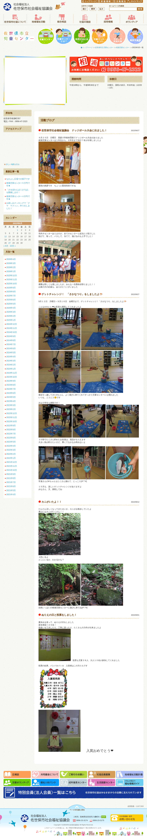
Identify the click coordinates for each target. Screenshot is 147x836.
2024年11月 (11, 328)
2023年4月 (11, 401)
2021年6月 (11, 486)
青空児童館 (135, 35)
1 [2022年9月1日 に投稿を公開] (17, 230)
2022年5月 (11, 442)
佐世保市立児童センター (19, 36)
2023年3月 (11, 405)
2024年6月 (11, 348)
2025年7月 (11, 295)
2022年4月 (11, 446)
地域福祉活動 (38, 18)
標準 (93, 9)
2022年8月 (11, 429)
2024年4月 (11, 356)
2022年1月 (11, 458)
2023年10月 (11, 377)
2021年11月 (11, 466)
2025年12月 (11, 275)
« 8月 (6, 246)
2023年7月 (11, 389)
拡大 (101, 9)
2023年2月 (11, 409)
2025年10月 (11, 283)
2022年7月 (11, 434)
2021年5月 (11, 490)
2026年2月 (11, 267)
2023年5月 (11, 397)
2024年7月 (11, 344)
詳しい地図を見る (12, 164)
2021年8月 (11, 478)
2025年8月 (11, 291)
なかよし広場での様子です (18, 179)
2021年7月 (11, 482)
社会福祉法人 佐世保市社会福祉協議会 (35, 6)
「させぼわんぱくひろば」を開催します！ (18, 191)
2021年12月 (11, 462)
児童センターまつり (100, 35)
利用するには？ (82, 35)
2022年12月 (11, 413)
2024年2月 (11, 365)
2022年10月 (11, 421)
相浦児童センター (123, 47)
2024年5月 (11, 352)
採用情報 (108, 18)
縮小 (84, 9)
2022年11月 (11, 417)
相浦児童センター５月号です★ (18, 184)
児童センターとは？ (64, 35)
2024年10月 (11, 332)
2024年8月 (11, 340)
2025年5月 (11, 304)
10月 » (13, 246)
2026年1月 (11, 271)
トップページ (87, 47)
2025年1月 (11, 320)
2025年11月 (11, 279)
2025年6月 (11, 300)
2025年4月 (11, 308)
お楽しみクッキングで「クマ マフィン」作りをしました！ (18, 205)
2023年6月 (11, 393)
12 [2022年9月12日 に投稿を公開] (5, 236)
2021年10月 (11, 470)
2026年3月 (11, 263)
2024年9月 (11, 336)
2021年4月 (11, 494)
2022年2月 (11, 454)
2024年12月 (11, 324)
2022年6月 (11, 438)
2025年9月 (11, 288)
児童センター (46, 35)
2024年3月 (11, 361)
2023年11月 (11, 373)
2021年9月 (11, 474)
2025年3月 (11, 312)
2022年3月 (11, 450)
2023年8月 (11, 385)
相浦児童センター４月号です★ (18, 197)
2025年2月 (11, 316)
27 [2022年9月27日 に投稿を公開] (9, 243)
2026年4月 (11, 259)
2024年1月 (11, 369)
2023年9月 (11, 381)
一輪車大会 (117, 35)
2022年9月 (11, 425)
